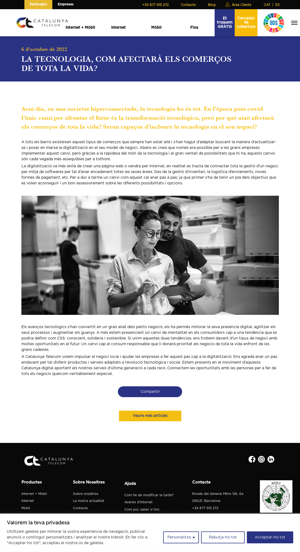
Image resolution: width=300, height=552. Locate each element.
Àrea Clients (241, 4)
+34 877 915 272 (155, 4)
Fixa (194, 28)
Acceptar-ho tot (270, 537)
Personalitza (179, 537)
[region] (150, 533)
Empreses (65, 4)
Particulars (38, 4)
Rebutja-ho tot (223, 537)
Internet (118, 28)
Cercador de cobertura (246, 23)
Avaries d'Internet (138, 502)
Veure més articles (150, 416)
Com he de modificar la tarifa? (148, 495)
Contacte (188, 4)
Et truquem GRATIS (225, 23)
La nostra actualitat (88, 500)
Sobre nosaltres (85, 493)
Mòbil (156, 28)
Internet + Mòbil (80, 28)
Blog (211, 4)
